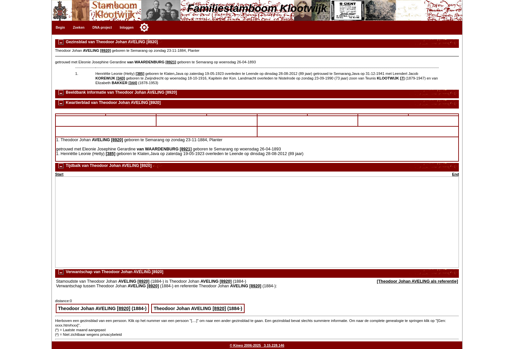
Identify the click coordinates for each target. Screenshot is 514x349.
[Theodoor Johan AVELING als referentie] (417, 281)
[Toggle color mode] (144, 27)
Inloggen (127, 27)
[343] (120, 78)
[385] (140, 74)
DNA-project (102, 27)
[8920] (105, 50)
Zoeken (79, 27)
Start (59, 174)
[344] (132, 83)
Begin (60, 27)
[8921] (170, 62)
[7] (402, 78)
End (455, 174)
